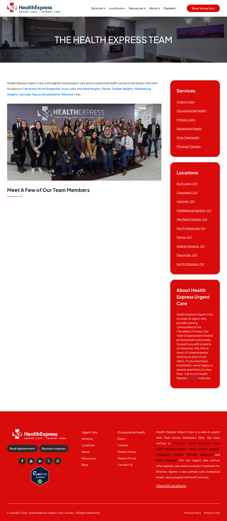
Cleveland (29, 89)
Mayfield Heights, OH (192, 219)
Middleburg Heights (170, 454)
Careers (123, 445)
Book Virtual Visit (203, 8)
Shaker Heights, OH (191, 246)
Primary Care (186, 120)
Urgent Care (185, 102)
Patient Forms (127, 452)
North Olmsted (62, 94)
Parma (106, 89)
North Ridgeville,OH (191, 228)
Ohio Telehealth (188, 137)
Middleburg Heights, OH (194, 210)
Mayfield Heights (89, 89)
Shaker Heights (122, 89)
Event (121, 439)
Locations (117, 8)
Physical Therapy (189, 146)
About (154, 8)
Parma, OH (184, 237)
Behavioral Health (189, 128)
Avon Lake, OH (187, 183)
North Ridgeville (49, 89)
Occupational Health (191, 111)
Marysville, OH (187, 255)
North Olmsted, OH (190, 264)
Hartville (25, 94)
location (193, 378)
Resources (137, 8)
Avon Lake (68, 89)
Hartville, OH (186, 201)
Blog (85, 465)
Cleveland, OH (187, 192)
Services (98, 8)
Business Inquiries (54, 448)
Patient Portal (127, 458)
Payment (170, 8)
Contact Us (125, 465)
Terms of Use (211, 512)
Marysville (39, 94)
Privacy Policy (192, 512)
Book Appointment (22, 448)
